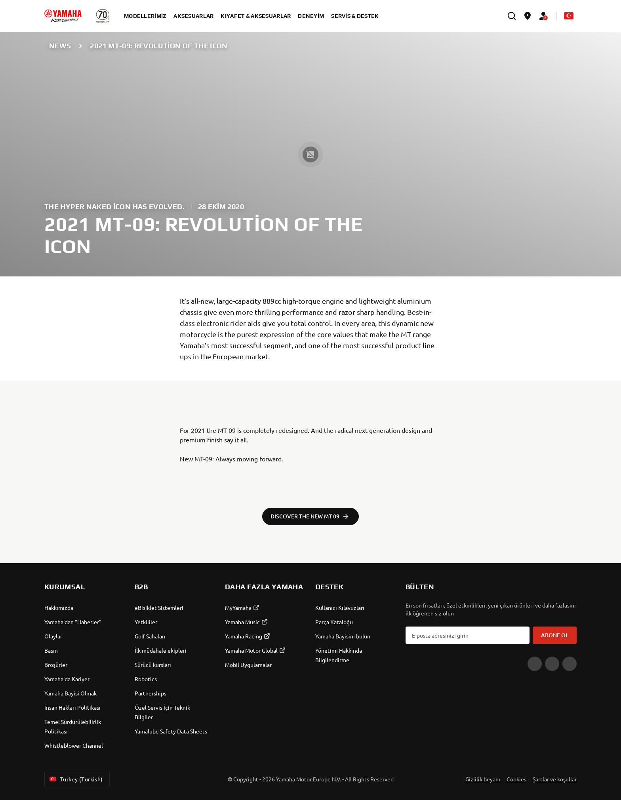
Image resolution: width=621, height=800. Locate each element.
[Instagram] (569, 664)
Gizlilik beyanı (482, 779)
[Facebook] (552, 664)
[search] (512, 16)
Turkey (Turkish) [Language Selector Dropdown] (75, 779)
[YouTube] (535, 664)
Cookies (516, 779)
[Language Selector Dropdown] (569, 16)
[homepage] (63, 16)
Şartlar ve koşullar (555, 779)
